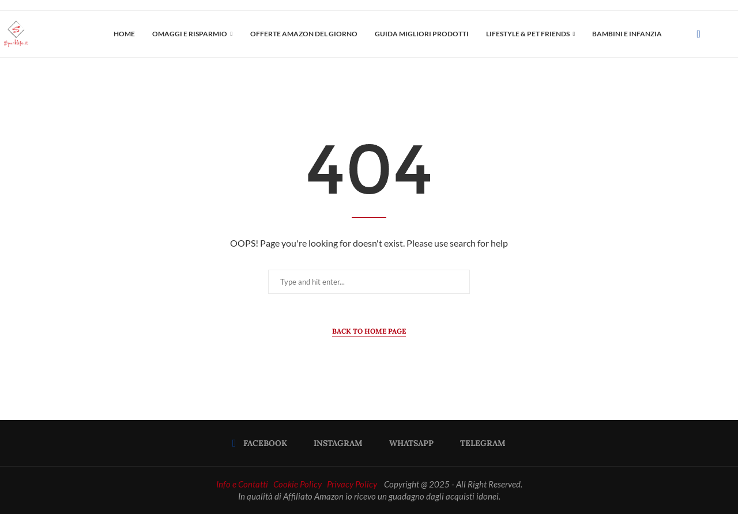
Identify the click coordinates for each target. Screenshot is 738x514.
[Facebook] (698, 34)
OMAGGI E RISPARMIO (189, 33)
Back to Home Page (369, 331)
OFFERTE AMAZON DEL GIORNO (303, 33)
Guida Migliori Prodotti (422, 33)
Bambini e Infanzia (627, 33)
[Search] (732, 34)
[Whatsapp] (408, 443)
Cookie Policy (297, 484)
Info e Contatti (242, 484)
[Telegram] (479, 443)
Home (124, 33)
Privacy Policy (352, 484)
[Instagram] (334, 443)
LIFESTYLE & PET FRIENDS (528, 33)
